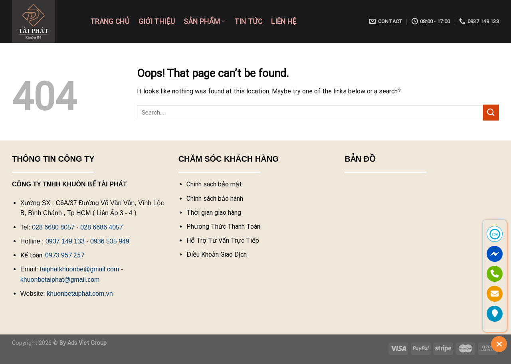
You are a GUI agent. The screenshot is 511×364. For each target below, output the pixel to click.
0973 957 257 (64, 255)
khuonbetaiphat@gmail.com (60, 279)
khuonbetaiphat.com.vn (80, 293)
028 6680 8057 (53, 227)
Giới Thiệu (157, 22)
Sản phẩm (204, 22)
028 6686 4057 (101, 227)
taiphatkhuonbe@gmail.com (79, 269)
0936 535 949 (109, 241)
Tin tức (248, 22)
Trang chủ (110, 22)
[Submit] (491, 112)
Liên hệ (283, 22)
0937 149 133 (65, 241)
